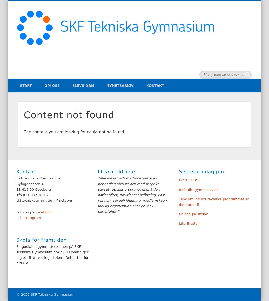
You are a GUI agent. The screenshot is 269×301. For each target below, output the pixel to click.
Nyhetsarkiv (119, 86)
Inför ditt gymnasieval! (198, 190)
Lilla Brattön (189, 223)
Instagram (32, 218)
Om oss (52, 86)
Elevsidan (83, 86)
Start (26, 86)
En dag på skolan (193, 214)
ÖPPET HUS (188, 180)
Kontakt (155, 86)
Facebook (43, 212)
